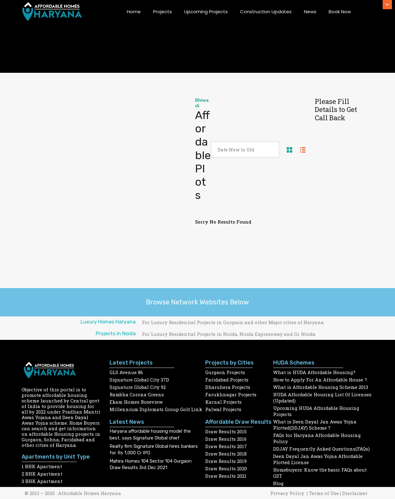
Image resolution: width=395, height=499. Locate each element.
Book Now (340, 11)
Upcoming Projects (206, 11)
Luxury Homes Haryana (108, 322)
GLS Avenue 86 (126, 372)
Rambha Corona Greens (137, 394)
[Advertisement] (113, 144)
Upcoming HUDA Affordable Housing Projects (316, 411)
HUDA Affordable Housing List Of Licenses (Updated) (322, 397)
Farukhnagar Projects (230, 394)
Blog (278, 483)
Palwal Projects (223, 409)
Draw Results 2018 (226, 454)
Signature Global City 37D (139, 380)
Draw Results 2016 (226, 439)
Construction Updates (266, 11)
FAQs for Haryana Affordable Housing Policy (317, 438)
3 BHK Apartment (42, 481)
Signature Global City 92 (138, 387)
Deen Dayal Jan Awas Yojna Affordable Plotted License (318, 459)
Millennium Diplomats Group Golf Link (156, 409)
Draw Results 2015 (226, 431)
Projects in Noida (116, 333)
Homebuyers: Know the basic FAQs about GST (320, 473)
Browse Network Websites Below (197, 302)
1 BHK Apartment (42, 466)
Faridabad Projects (226, 380)
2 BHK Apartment (42, 474)
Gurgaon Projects (225, 372)
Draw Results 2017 (226, 446)
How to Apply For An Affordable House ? (320, 380)
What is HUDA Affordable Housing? (314, 372)
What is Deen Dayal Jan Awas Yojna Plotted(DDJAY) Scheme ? (314, 425)
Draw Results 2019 (226, 461)
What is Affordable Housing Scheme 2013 (320, 387)
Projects (162, 11)
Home (134, 11)
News (310, 11)
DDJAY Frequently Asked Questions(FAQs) (321, 449)
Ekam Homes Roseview (136, 402)
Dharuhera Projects (227, 387)
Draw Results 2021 (226, 476)
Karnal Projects (223, 402)
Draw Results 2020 (226, 468)
